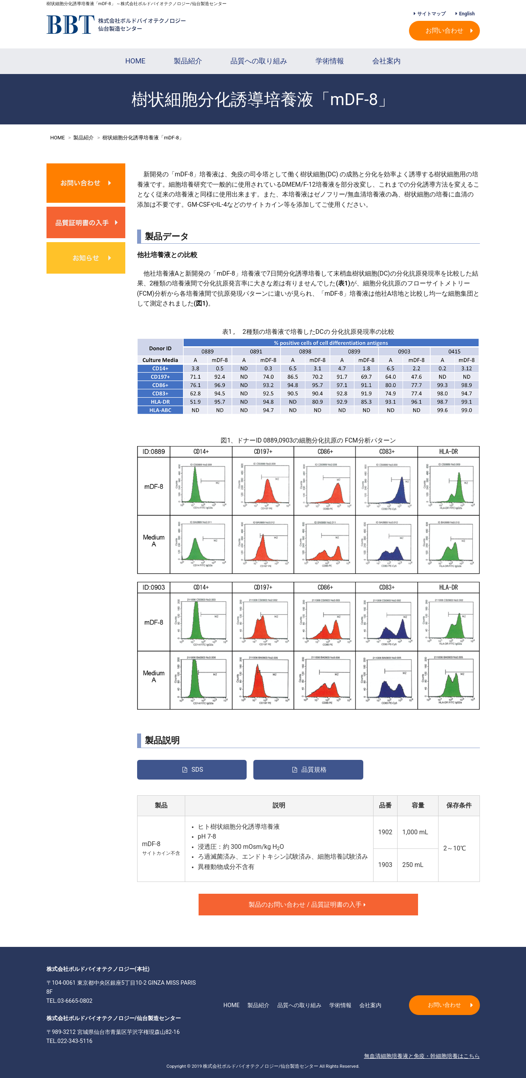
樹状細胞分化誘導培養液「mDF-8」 (143, 138)
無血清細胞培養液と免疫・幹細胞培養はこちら (422, 1056)
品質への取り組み (258, 61)
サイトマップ (431, 14)
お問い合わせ (444, 30)
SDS (197, 769)
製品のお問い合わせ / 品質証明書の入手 (305, 904)
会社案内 (386, 61)
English (467, 14)
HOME (135, 61)
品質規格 (314, 769)
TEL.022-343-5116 (69, 1041)
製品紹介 (188, 61)
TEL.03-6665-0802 (69, 1001)
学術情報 (330, 61)
